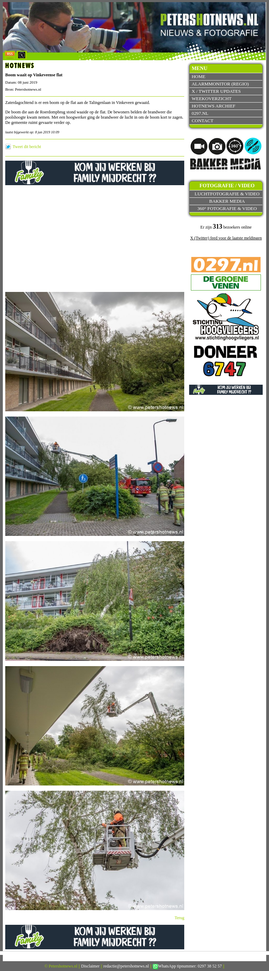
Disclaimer (90, 966)
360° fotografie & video (227, 208)
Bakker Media (227, 201)
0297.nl (200, 113)
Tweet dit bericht (27, 146)
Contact (202, 120)
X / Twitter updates (216, 91)
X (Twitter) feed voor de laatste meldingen (226, 238)
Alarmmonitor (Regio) (220, 83)
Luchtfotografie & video (227, 193)
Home (198, 76)
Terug (180, 917)
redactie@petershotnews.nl (126, 966)
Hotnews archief (213, 106)
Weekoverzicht (212, 98)
